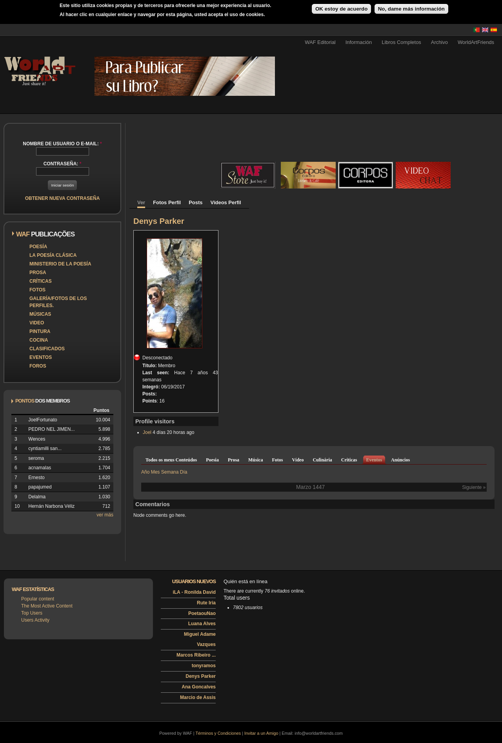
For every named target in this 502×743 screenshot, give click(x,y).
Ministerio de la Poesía (60, 264)
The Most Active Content (47, 606)
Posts (195, 202)
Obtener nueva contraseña (62, 198)
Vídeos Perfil (225, 202)
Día (183, 472)
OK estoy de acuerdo (341, 9)
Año (145, 472)
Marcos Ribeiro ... (196, 655)
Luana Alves (202, 623)
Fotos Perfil (167, 202)
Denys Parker (201, 676)
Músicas (40, 314)
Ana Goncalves (199, 687)
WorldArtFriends (476, 42)
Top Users (31, 613)
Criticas (349, 460)
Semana (170, 472)
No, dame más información (411, 9)
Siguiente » (474, 487)
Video (36, 323)
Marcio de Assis (198, 697)
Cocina (38, 340)
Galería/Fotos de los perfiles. (58, 302)
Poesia (212, 460)
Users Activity (35, 620)
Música (255, 460)
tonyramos (204, 665)
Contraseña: (63, 164)
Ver (141, 202)
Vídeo (298, 460)
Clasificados (47, 348)
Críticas (40, 281)
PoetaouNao (202, 613)
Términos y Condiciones (218, 733)
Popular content (37, 599)
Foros (37, 366)
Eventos (40, 357)
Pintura (39, 331)
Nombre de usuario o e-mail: (62, 143)
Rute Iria (206, 603)
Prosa (37, 272)
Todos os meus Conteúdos (171, 460)
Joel (147, 432)
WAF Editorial (320, 42)
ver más (104, 515)
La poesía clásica (52, 255)
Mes (155, 472)
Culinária (322, 460)
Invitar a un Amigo (261, 733)
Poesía (38, 246)
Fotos (37, 290)
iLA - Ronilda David (194, 592)
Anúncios (400, 460)
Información (359, 42)
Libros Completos (401, 42)
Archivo (439, 42)
